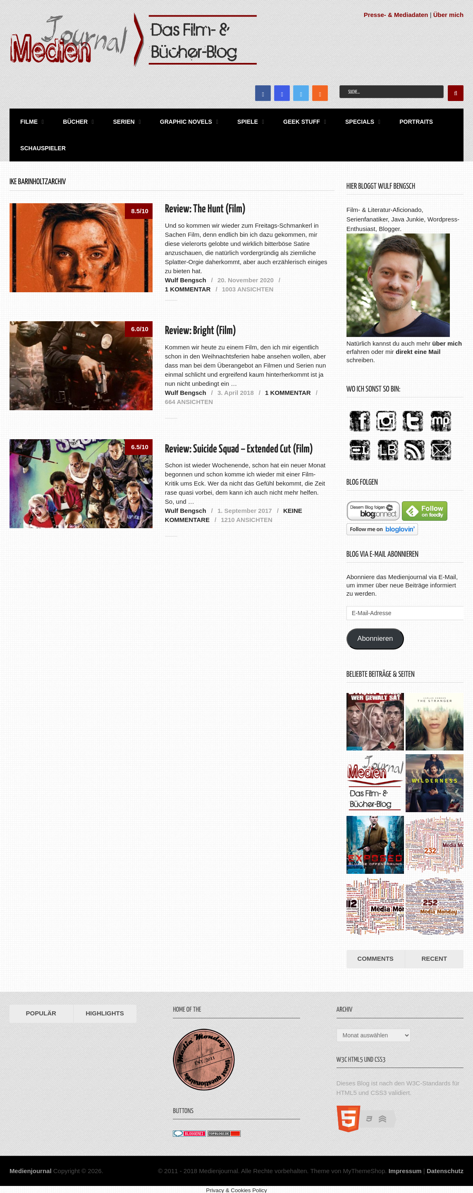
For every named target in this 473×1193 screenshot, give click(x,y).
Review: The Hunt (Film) (205, 205)
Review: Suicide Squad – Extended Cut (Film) (239, 445)
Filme (26, 120)
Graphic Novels (177, 120)
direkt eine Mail (418, 347)
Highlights (105, 1009)
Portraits (398, 120)
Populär (41, 1009)
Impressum (405, 1166)
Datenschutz (445, 1166)
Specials (344, 120)
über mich (447, 339)
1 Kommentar (188, 285)
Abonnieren (375, 635)
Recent (434, 954)
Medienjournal (31, 1166)
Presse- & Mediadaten (396, 14)
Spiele (236, 120)
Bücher (70, 120)
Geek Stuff (288, 120)
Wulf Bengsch (185, 275)
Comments (375, 954)
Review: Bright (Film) (200, 327)
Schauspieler (40, 145)
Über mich (448, 14)
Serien (117, 120)
